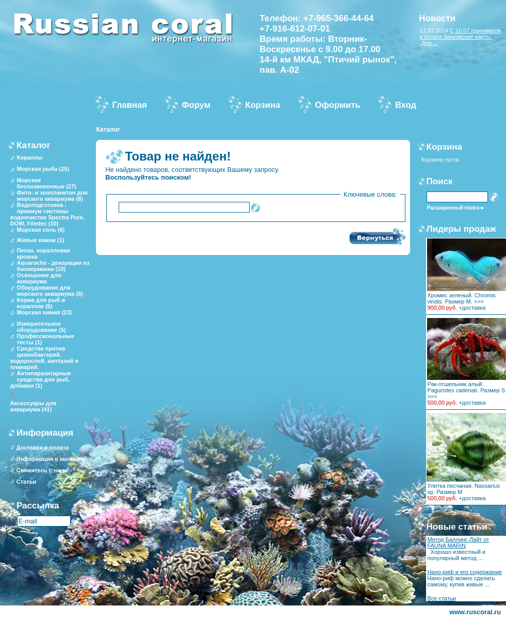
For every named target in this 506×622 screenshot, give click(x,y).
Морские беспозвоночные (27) (46, 183)
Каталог (108, 129)
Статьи (26, 482)
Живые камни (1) (40, 240)
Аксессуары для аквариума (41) (33, 406)
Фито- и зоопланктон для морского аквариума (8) (52, 195)
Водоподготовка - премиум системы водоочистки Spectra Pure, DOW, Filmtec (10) (47, 214)
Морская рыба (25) (43, 169)
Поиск (440, 181)
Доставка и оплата (43, 447)
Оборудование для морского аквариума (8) (50, 290)
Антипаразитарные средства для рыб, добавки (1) (40, 379)
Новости (437, 18)
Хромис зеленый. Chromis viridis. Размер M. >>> (461, 298)
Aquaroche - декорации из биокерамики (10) (53, 266)
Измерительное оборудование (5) (41, 327)
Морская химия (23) (44, 312)
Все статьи (441, 598)
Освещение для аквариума (39, 278)
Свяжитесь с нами (42, 470)
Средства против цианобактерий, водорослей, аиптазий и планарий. (44, 357)
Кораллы (30, 157)
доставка (474, 308)
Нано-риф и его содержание (464, 572)
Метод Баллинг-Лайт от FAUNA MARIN (458, 542)
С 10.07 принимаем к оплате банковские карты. (460, 33)
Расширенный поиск (453, 208)
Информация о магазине (51, 459)
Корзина (445, 147)
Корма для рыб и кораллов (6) (41, 303)
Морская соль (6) (41, 230)
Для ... (429, 43)
